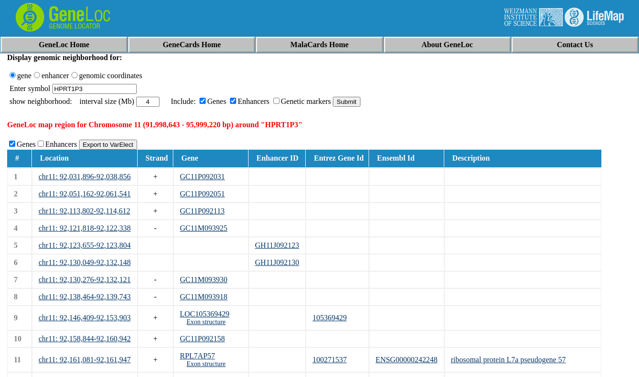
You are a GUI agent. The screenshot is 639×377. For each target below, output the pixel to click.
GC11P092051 (202, 194)
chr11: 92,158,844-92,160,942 (85, 339)
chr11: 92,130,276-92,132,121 (85, 279)
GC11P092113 (202, 211)
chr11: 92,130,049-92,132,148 (85, 262)
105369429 (329, 318)
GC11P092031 (202, 177)
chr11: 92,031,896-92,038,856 (85, 177)
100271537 (329, 360)
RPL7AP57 (197, 356)
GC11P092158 (202, 339)
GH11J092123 (277, 245)
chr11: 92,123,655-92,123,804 (85, 245)
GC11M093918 (204, 297)
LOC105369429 (205, 314)
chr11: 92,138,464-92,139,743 (85, 297)
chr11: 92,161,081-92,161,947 (85, 360)
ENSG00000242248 (407, 360)
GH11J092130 (277, 262)
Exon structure (206, 322)
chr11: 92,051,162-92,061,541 (85, 194)
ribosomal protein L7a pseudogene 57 (508, 360)
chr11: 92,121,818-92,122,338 (85, 228)
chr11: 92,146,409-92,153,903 (85, 318)
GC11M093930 (204, 279)
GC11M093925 (204, 228)
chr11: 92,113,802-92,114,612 (84, 211)
